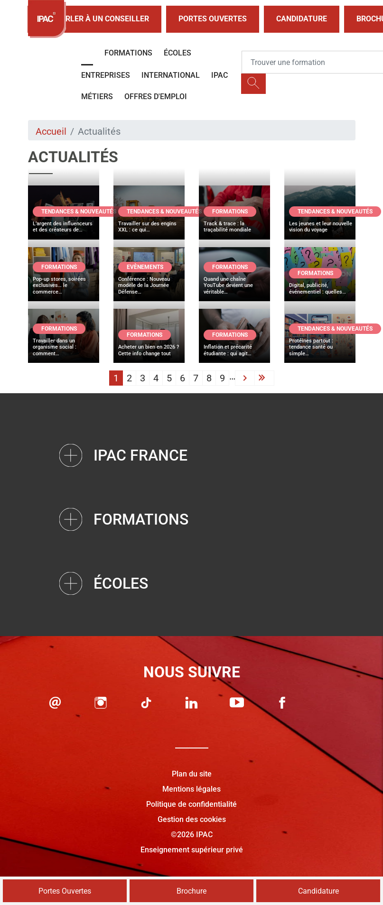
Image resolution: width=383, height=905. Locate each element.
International (170, 75)
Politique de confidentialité (191, 804)
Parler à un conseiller (94, 19)
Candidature (301, 18)
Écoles (177, 52)
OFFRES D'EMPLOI (155, 96)
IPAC (219, 75)
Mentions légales (191, 789)
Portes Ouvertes (212, 18)
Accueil (51, 131)
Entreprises (105, 75)
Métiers (97, 96)
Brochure (191, 891)
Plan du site (192, 773)
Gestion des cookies (192, 819)
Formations (128, 52)
